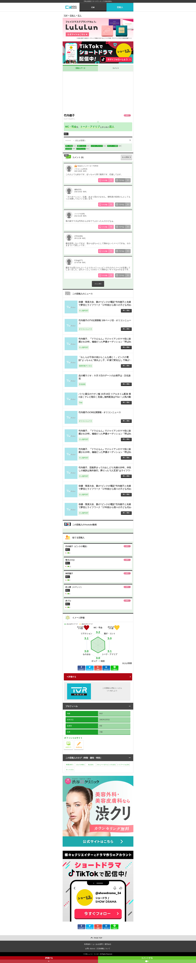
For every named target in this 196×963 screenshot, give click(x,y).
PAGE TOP (98, 938)
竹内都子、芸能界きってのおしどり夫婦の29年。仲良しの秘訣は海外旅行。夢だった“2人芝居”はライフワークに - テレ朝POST (105, 470)
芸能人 (120, 7)
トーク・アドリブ (90, 126)
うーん (125, 180)
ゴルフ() (80, 764)
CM (92, 7)
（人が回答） (75, 140)
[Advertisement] (98, 92)
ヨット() (70, 769)
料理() (69, 764)
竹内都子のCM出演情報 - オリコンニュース (100, 412)
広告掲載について (103, 949)
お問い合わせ (90, 949)
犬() (91, 764)
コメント (115, 68)
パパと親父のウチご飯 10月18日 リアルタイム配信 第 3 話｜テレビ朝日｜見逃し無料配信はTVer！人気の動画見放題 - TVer (105, 397)
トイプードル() (123, 764)
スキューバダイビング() (106, 764)
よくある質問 (98, 944)
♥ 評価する (71, 677)
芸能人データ (80, 68)
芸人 (111, 126)
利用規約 (87, 944)
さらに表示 (98, 283)
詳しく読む (126, 310)
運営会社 (108, 944)
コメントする (147, 960)
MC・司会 (70, 126)
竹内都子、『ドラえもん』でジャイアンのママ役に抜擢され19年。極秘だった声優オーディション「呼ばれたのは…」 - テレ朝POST (105, 342)
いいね (108, 180)
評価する (49, 960)
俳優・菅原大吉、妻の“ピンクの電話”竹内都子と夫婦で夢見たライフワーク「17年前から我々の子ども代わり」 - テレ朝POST (105, 305)
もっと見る (125, 157)
